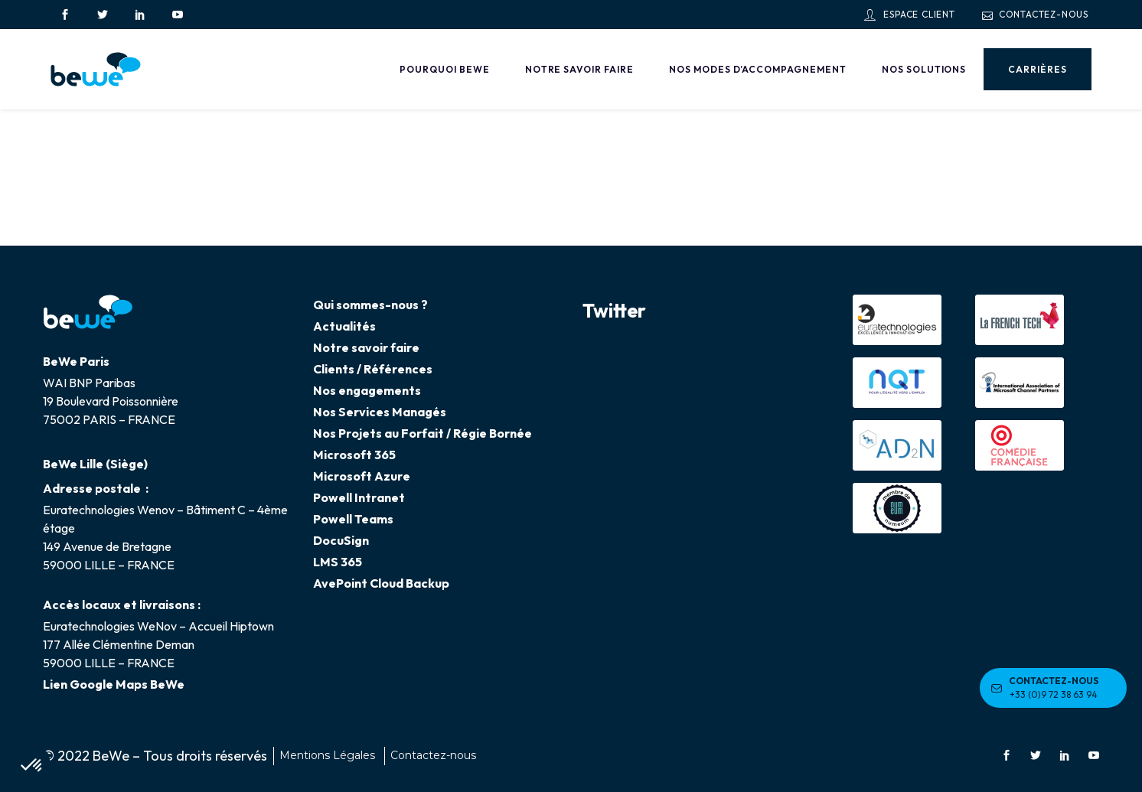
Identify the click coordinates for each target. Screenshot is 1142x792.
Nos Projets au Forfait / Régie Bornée (422, 433)
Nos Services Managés (379, 411)
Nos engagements (367, 390)
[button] (32, 766)
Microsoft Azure (361, 476)
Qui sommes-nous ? (370, 304)
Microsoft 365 (354, 454)
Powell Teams (353, 518)
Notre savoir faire (366, 347)
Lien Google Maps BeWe (113, 684)
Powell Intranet (359, 497)
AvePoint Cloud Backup (381, 583)
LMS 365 (337, 561)
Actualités (344, 326)
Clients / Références (372, 368)
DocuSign (341, 540)
